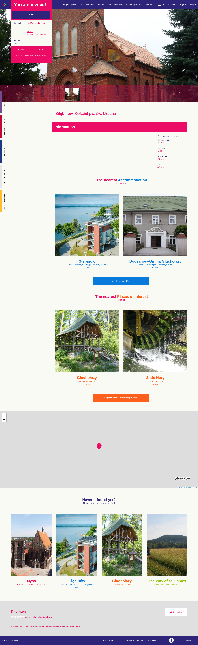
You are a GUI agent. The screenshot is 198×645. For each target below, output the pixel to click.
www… (30, 31)
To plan (31, 14)
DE (173, 4)
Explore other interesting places (120, 397)
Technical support (109, 640)
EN (164, 4)
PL (169, 4)
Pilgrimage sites (70, 4)
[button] (99, 446)
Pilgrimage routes (134, 4)
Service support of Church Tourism (141, 640)
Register (183, 4)
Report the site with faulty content (31, 55)
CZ (159, 4)
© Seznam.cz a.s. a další (190, 487)
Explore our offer (121, 281)
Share (41, 49)
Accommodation (88, 4)
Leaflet (181, 487)
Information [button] (150, 4)
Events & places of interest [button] (110, 4)
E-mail (21, 49)
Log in (193, 4)
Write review (176, 612)
